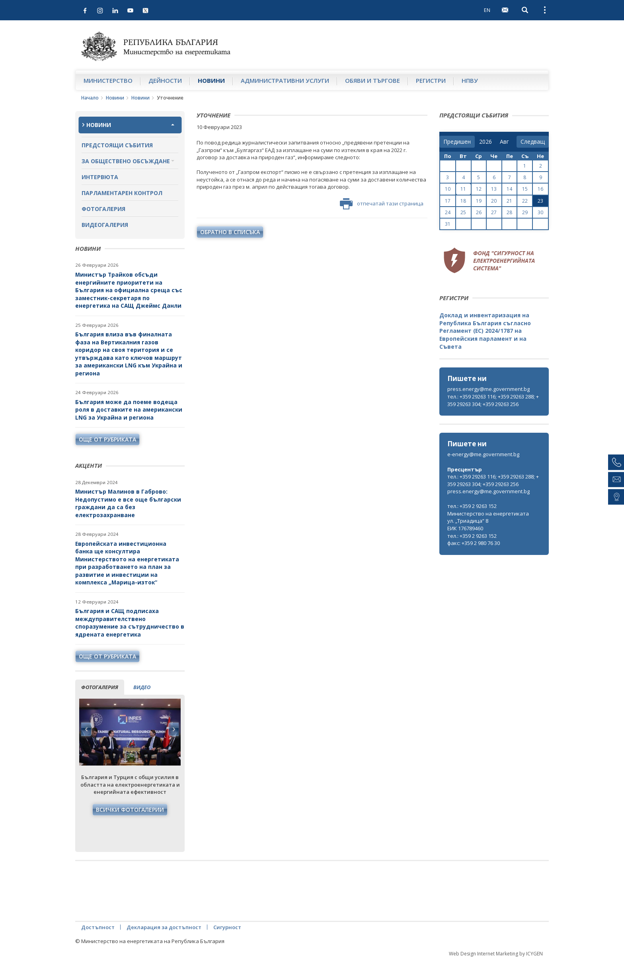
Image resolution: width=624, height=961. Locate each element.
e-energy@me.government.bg (483, 454)
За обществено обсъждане (126, 161)
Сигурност (227, 927)
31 (447, 224)
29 (525, 212)
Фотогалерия (103, 209)
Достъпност (98, 927)
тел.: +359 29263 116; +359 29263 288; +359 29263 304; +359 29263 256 (493, 400)
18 (463, 200)
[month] (506, 142)
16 (540, 189)
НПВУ (470, 80)
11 (463, 189)
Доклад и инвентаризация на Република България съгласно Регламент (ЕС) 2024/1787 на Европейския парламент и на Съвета (485, 330)
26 (479, 212)
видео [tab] (141, 687)
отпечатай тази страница (381, 203)
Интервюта (100, 177)
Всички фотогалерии (130, 809)
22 (525, 200)
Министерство (108, 80)
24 (447, 212)
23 (540, 200)
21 (509, 200)
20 (494, 200)
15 (525, 189)
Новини (211, 80)
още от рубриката (107, 439)
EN (487, 10)
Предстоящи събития (117, 145)
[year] (485, 142)
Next (173, 729)
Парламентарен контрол (122, 193)
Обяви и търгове (372, 80)
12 (479, 189)
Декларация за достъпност (164, 927)
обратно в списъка (230, 232)
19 (479, 200)
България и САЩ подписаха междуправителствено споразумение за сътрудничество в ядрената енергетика (129, 622)
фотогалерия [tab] (99, 687)
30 (540, 212)
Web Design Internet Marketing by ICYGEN (496, 953)
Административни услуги (285, 80)
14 (509, 189)
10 (447, 189)
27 (494, 212)
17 (447, 200)
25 (463, 212)
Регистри (431, 80)
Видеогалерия (105, 225)
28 (509, 212)
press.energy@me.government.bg (488, 389)
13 (494, 189)
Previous (86, 729)
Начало (90, 97)
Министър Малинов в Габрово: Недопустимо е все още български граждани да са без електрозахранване (128, 503)
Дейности (165, 80)
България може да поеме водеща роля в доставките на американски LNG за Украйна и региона (128, 409)
